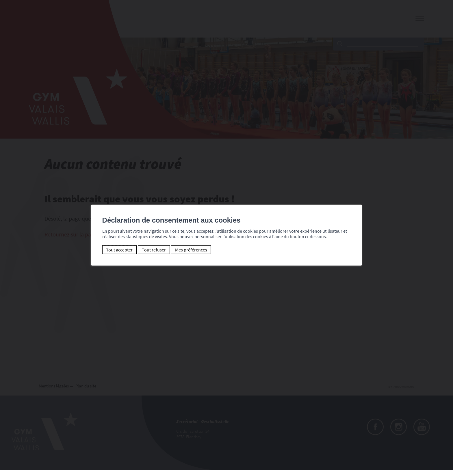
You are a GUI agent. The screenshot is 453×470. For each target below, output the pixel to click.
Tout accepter (119, 250)
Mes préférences (191, 250)
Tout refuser (154, 250)
